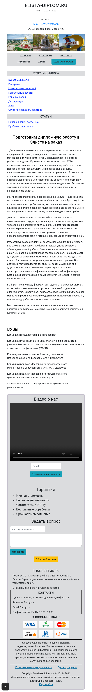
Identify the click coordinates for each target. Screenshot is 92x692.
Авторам (66, 55)
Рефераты (14, 84)
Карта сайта (46, 684)
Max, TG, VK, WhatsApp (46, 24)
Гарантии (24, 61)
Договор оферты (67, 667)
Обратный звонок (46, 559)
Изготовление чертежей (22, 88)
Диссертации (15, 101)
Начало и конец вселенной (23, 122)
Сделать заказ (63, 61)
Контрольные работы (20, 92)
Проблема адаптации (20, 126)
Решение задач (17, 97)
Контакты (45, 55)
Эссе (11, 105)
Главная (25, 55)
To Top (5, 686)
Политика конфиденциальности (33, 667)
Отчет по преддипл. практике (25, 109)
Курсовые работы (18, 79)
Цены (41, 61)
